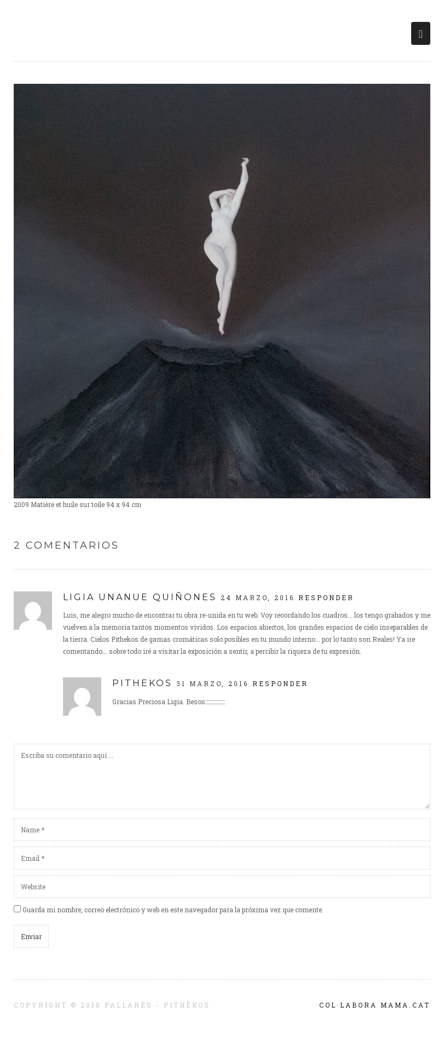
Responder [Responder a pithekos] (280, 683)
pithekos (142, 683)
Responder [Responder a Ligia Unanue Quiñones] (326, 597)
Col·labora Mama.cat (374, 1004)
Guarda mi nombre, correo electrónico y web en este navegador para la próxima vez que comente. (173, 909)
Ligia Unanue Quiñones (140, 597)
